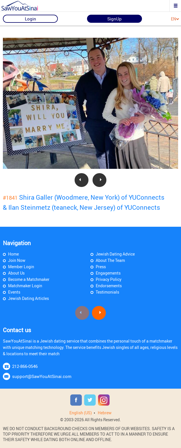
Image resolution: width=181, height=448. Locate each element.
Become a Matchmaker (28, 279)
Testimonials (107, 292)
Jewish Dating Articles (28, 298)
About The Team (110, 260)
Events (14, 292)
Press (101, 266)
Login (30, 19)
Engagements (108, 273)
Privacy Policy (108, 279)
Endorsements (109, 285)
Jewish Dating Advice (115, 254)
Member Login (21, 266)
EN (175, 19)
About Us (16, 273)
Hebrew (105, 412)
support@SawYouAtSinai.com (41, 376)
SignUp (114, 19)
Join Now (16, 260)
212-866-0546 (25, 366)
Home (13, 254)
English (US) (80, 412)
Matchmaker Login (25, 285)
